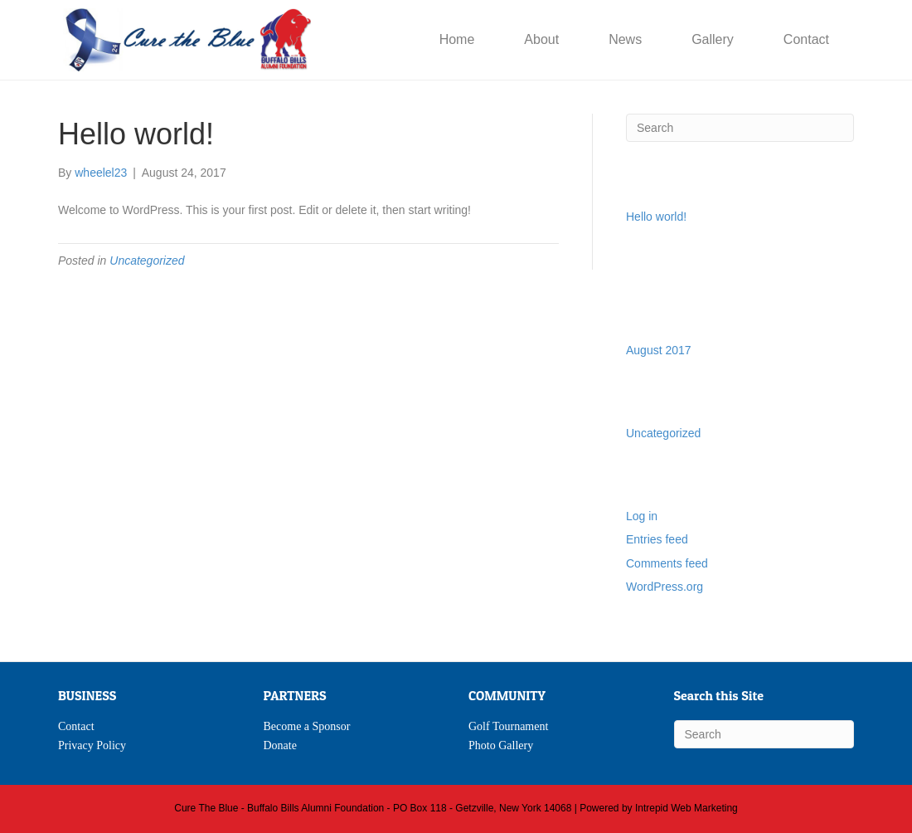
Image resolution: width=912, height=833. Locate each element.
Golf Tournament (508, 726)
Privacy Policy (92, 745)
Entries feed (657, 539)
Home (457, 39)
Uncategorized (146, 260)
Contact (806, 39)
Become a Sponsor (307, 726)
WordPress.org (664, 586)
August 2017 (658, 350)
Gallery (712, 39)
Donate (280, 745)
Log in (641, 516)
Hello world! (656, 216)
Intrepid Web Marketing (686, 808)
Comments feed (667, 563)
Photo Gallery (500, 745)
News (625, 39)
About (541, 39)
